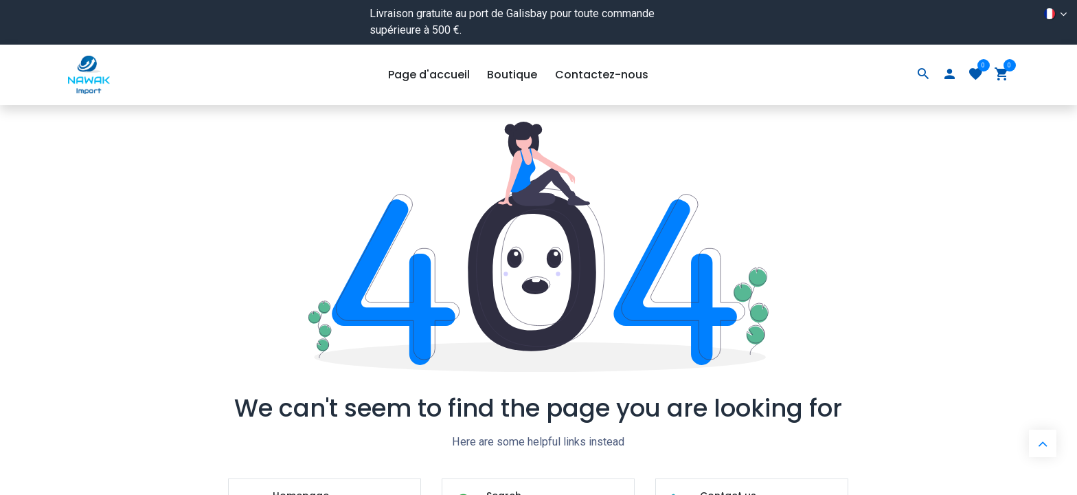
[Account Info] (949, 75)
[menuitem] (429, 75)
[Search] (923, 75)
